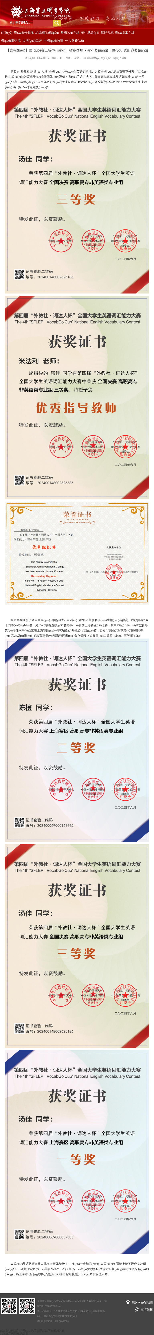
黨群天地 (107, 32)
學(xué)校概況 (24, 32)
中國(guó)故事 (53, 40)
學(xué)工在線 (125, 32)
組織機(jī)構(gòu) (47, 32)
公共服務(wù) (74, 40)
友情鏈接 (147, 1309)
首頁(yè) (6, 32)
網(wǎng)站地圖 (142, 1302)
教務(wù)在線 (70, 32)
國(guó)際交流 (11, 40)
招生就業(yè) (90, 32)
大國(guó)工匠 (32, 40)
